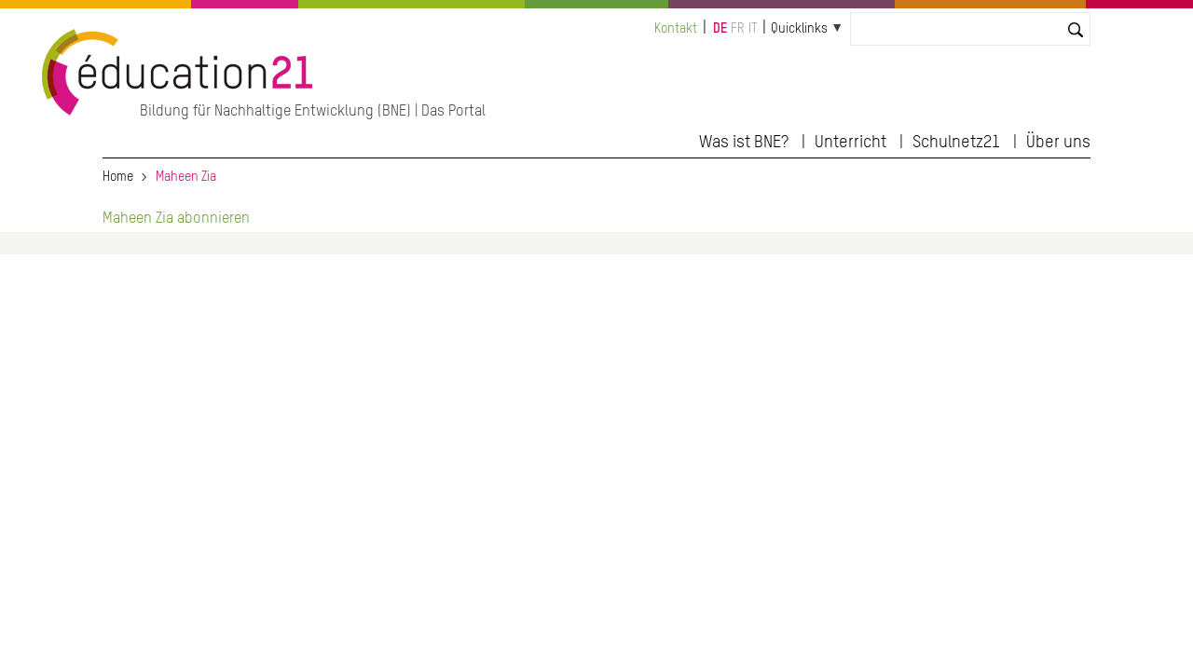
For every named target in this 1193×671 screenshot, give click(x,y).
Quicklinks (799, 28)
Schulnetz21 (956, 142)
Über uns (1058, 142)
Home (118, 177)
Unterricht (850, 142)
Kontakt (675, 28)
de (720, 28)
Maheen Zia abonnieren (176, 219)
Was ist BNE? (743, 142)
